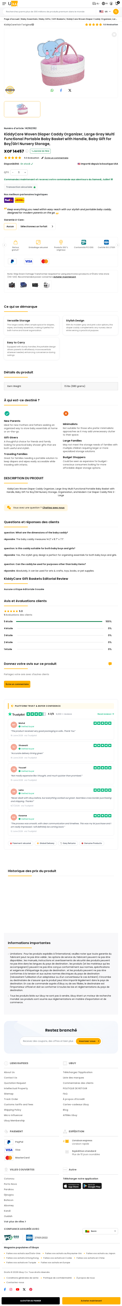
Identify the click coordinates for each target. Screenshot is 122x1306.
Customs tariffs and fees (18, 1104)
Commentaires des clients (78, 1083)
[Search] (116, 11)
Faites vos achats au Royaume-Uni (63, 1253)
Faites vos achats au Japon (100, 1253)
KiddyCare (10, 24)
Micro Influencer (13, 1115)
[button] (96, 4)
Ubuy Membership (14, 1120)
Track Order (11, 1099)
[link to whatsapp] (52, 90)
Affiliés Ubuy (70, 1115)
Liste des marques (73, 1077)
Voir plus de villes (15, 1221)
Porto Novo (10, 1184)
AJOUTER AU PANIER (30, 1300)
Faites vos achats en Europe (55, 1262)
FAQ (65, 1093)
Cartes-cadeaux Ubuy (76, 1104)
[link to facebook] (61, 90)
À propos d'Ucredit (74, 1099)
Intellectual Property (16, 1088)
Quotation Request (15, 1083)
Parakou (9, 1189)
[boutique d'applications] (72, 1187)
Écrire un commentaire (17, 684)
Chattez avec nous (53, 507)
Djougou (9, 1194)
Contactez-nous (15, 1282)
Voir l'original (25, 24)
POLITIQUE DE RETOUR (75, 1088)
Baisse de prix (40, 151)
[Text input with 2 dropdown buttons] (50, 11)
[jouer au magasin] (92, 1187)
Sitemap (9, 1093)
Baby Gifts (44, 19)
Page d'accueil (11, 19)
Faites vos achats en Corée (57, 1257)
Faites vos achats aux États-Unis (23, 1253)
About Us (9, 1072)
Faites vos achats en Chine (91, 1257)
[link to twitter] (69, 90)
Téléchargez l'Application (77, 1072)
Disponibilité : (12, 163)
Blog (65, 1109)
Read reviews (106, 713)
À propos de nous (85, 1277)
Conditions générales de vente (22, 1277)
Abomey (9, 1205)
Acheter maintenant (91, 1300)
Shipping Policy (12, 1109)
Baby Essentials (29, 19)
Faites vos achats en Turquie (21, 1262)
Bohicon (8, 1200)
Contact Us (10, 1077)
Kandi (7, 1210)
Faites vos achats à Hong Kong (22, 1257)
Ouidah (8, 1216)
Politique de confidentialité (57, 1277)
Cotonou (9, 1178)
